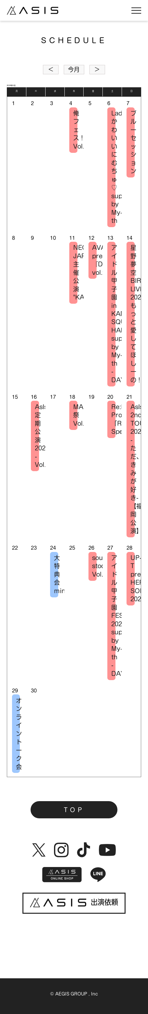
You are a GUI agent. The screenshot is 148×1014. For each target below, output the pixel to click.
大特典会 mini (56, 574)
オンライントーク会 (18, 734)
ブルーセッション (132, 142)
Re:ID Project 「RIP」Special (113, 419)
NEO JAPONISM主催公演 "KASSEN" (75, 272)
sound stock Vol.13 (94, 566)
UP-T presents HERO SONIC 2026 (132, 578)
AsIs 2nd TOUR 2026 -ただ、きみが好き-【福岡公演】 (132, 469)
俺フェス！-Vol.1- (75, 129)
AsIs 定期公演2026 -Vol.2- (37, 436)
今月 (74, 69)
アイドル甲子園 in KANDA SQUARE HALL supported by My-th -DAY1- (113, 314)
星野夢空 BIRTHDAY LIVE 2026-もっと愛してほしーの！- (132, 314)
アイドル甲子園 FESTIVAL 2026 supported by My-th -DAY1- (113, 616)
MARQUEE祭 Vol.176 (75, 415)
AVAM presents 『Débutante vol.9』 (94, 260)
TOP (74, 810)
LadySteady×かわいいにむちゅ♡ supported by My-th (113, 167)
